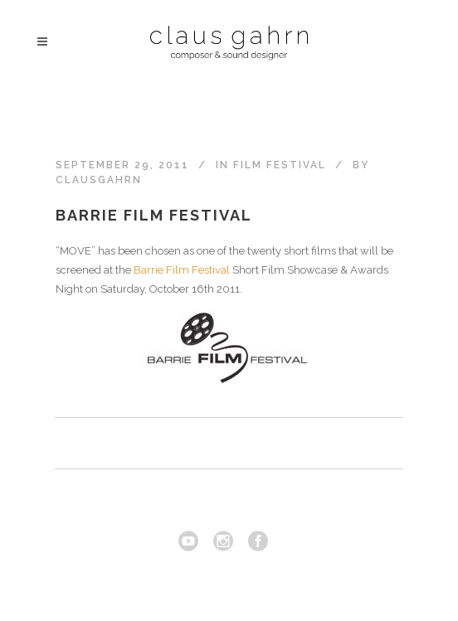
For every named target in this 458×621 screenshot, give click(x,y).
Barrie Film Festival (183, 270)
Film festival (279, 165)
